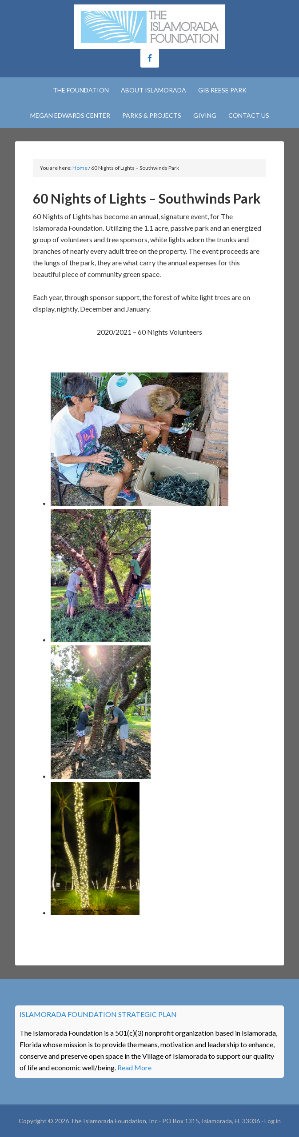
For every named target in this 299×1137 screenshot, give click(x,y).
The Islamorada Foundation (149, 26)
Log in (272, 1121)
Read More (134, 1067)
